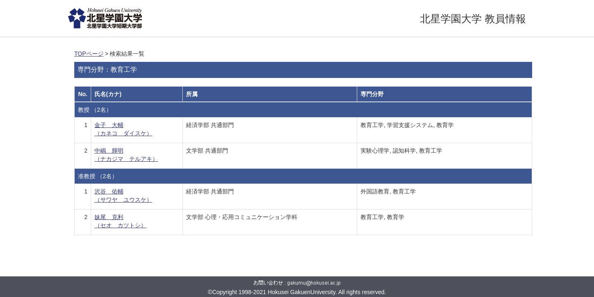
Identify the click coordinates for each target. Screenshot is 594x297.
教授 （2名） (95, 109)
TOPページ (89, 53)
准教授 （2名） (98, 176)
